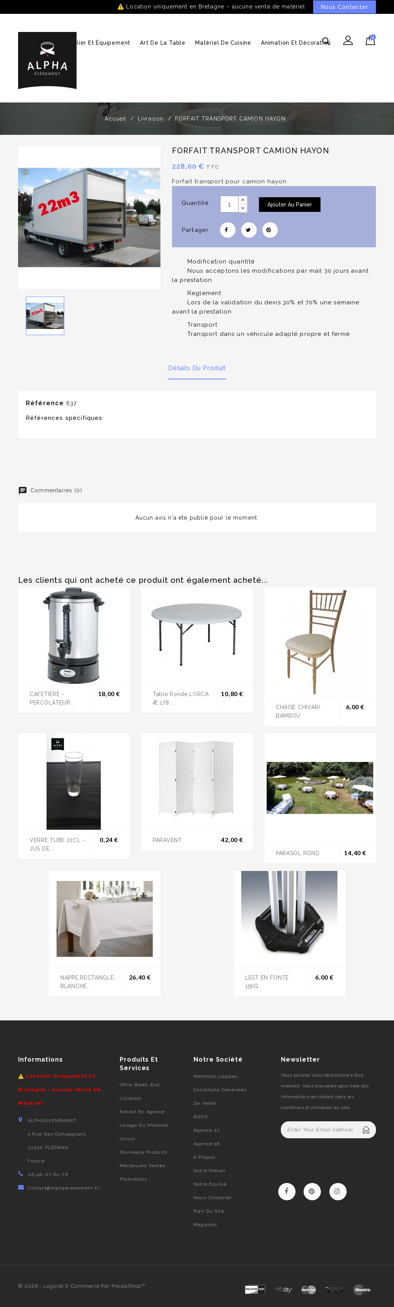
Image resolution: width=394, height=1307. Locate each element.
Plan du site (209, 1211)
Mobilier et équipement (96, 43)
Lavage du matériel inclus (144, 1131)
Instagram (338, 1192)
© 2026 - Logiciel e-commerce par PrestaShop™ (81, 1286)
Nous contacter (213, 1197)
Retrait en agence (142, 1111)
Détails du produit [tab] (197, 368)
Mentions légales (216, 1076)
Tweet (249, 230)
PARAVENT (167, 840)
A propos (204, 1157)
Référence (45, 403)
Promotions (133, 1179)
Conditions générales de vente (220, 1096)
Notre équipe (210, 1184)
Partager (227, 230)
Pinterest (270, 230)
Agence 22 (207, 1130)
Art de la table (162, 43)
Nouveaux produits (143, 1152)
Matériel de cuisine (223, 43)
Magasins (205, 1224)
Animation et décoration (296, 43)
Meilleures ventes (142, 1165)
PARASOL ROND (297, 853)
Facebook (287, 1192)
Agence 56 (207, 1143)
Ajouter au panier (289, 204)
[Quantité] (229, 204)
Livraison (131, 1098)
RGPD (200, 1116)
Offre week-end (140, 1084)
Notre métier (209, 1170)
